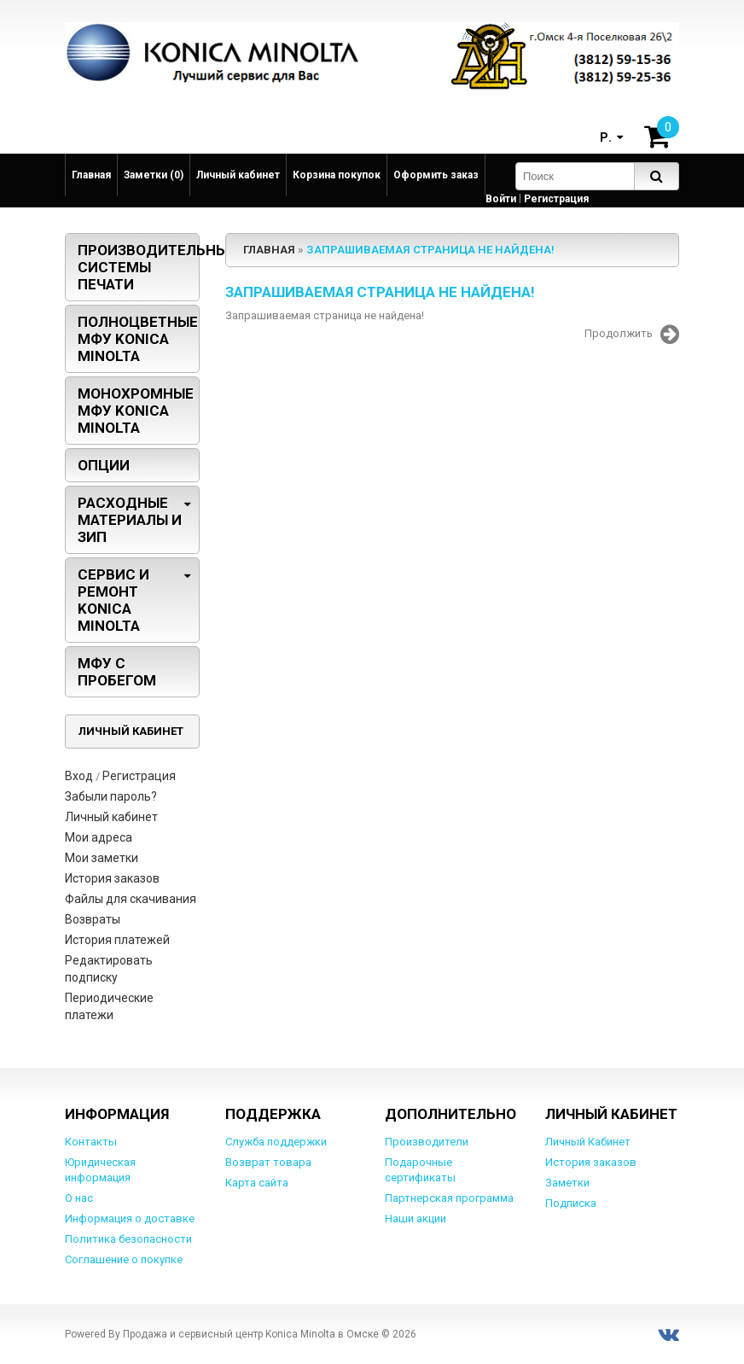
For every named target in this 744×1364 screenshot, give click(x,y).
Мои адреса (98, 837)
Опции (104, 465)
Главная (91, 175)
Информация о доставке (130, 1218)
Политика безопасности (128, 1239)
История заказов (112, 878)
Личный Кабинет (588, 1141)
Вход (79, 776)
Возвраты (92, 919)
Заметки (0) (153, 175)
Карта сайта (256, 1182)
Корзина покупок (337, 175)
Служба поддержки (276, 1141)
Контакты (91, 1141)
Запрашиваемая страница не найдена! (430, 249)
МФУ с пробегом (117, 672)
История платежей (117, 940)
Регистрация (556, 199)
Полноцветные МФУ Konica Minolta (138, 338)
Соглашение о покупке (124, 1259)
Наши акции (415, 1218)
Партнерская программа (449, 1198)
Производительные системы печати (139, 267)
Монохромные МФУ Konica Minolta (136, 410)
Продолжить (631, 335)
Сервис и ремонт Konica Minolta (113, 600)
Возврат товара (268, 1162)
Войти (500, 199)
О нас (79, 1198)
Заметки (567, 1182)
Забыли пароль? (111, 796)
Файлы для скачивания (130, 899)
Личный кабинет (238, 175)
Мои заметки (101, 858)
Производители (426, 1141)
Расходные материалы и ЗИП (130, 519)
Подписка (570, 1203)
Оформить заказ (436, 175)
